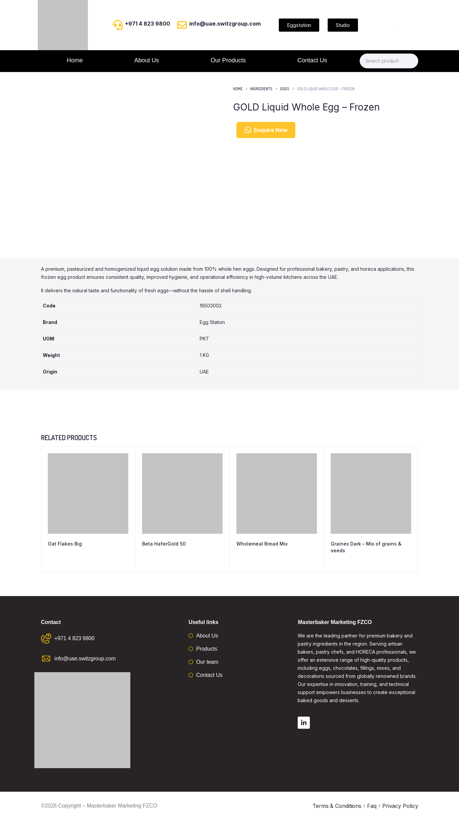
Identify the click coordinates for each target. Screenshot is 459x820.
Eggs (284, 88)
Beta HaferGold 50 (164, 544)
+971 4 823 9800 (147, 23)
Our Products (228, 60)
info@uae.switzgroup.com (225, 23)
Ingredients (261, 88)
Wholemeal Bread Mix (262, 544)
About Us (146, 60)
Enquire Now (266, 130)
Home (75, 60)
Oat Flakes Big (65, 544)
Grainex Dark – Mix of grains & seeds (366, 547)
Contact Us (312, 60)
